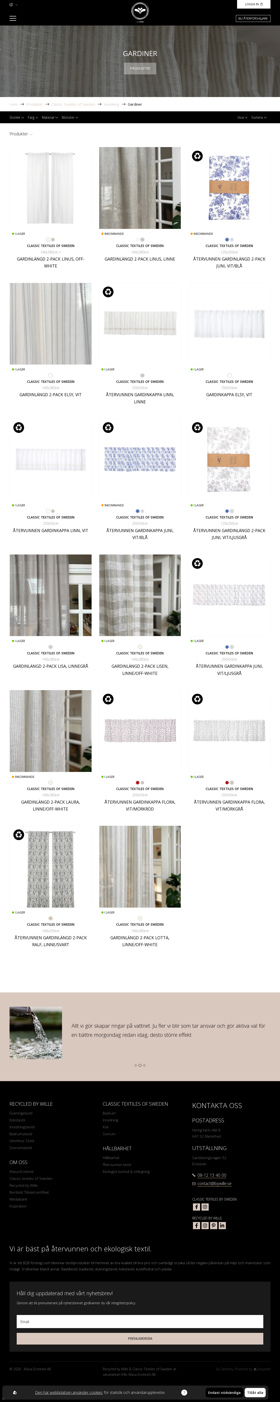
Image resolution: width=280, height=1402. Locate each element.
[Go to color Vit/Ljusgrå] (231, 239)
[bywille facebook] (196, 1225)
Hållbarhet (111, 1157)
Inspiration (18, 1206)
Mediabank (18, 1199)
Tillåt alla (255, 1392)
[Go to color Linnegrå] (50, 647)
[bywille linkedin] (222, 1225)
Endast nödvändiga (224, 1392)
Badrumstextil (21, 1133)
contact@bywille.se (214, 1183)
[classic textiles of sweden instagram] (205, 1207)
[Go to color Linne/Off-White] (140, 647)
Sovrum (109, 1133)
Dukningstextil (21, 1113)
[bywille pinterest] (213, 1225)
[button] (135, 1065)
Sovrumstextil (21, 1147)
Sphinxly (227, 1369)
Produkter (34, 104)
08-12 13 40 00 (211, 1175)
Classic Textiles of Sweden (73, 104)
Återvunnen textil (117, 1164)
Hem (14, 104)
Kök (106, 1127)
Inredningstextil (22, 1127)
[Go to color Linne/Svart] (50, 918)
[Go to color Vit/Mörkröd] (137, 783)
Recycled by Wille (24, 1185)
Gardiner (135, 104)
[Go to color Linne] (53, 239)
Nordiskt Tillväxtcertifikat (29, 1192)
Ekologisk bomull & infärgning (126, 1171)
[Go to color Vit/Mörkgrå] (142, 783)
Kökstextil (17, 1120)
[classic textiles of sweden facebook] (196, 1207)
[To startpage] (140, 13)
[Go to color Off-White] (48, 239)
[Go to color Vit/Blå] (227, 239)
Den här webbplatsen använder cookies (69, 1392)
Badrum (109, 1113)
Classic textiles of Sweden (31, 1178)
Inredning (111, 104)
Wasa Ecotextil (21, 1171)
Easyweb (262, 1369)
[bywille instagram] (205, 1225)
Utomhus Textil (22, 1140)
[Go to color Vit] (50, 375)
